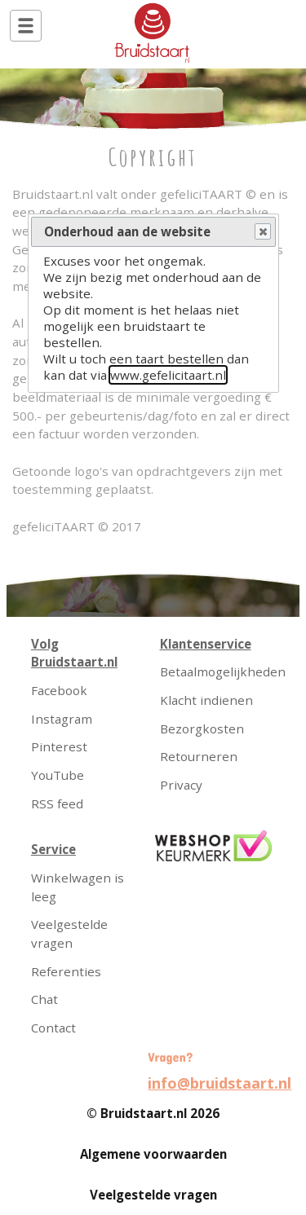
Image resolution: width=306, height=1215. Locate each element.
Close (262, 232)
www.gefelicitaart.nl (168, 375)
